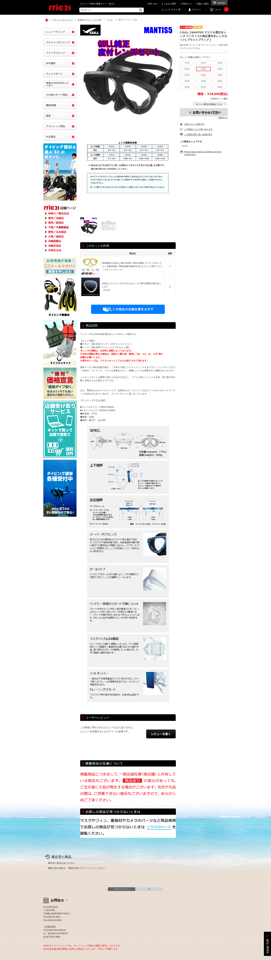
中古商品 (50, 136)
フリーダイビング (55, 52)
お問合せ (57, 900)
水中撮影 (50, 63)
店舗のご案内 (203, 4)
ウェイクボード (54, 73)
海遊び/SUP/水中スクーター (57, 84)
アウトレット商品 (55, 126)
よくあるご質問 (169, 4)
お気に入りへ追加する (194, 124)
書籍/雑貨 (51, 105)
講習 (48, 115)
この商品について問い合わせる (198, 129)
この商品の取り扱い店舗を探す (198, 134)
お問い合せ (152, 4)
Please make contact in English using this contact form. (202, 153)
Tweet (184, 146)
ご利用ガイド (186, 4)
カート (221, 9)
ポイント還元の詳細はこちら (209, 104)
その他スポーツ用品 (56, 94)
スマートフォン (121, 889)
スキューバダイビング (58, 42)
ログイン (196, 9)
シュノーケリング (55, 31)
